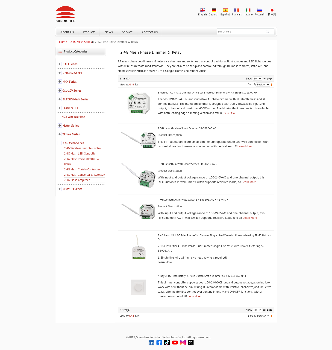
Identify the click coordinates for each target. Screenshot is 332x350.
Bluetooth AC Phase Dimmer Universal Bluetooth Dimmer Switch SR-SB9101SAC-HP (207, 92)
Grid (131, 84)
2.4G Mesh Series (81, 42)
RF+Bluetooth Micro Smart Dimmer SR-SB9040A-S (187, 128)
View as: (124, 84)
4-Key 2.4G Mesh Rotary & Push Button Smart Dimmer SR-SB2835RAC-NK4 (202, 275)
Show (249, 78)
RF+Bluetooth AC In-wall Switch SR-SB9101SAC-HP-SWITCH (193, 199)
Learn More (229, 113)
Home (63, 42)
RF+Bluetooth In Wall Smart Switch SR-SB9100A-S (187, 164)
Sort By (252, 84)
